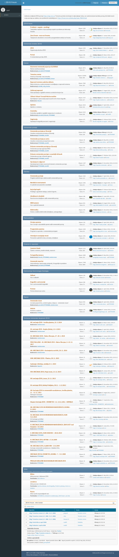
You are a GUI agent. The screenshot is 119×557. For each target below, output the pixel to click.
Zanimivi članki (35, 248)
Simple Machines (40, 553)
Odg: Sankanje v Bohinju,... (100, 366)
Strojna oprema (35, 222)
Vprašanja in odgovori (37, 162)
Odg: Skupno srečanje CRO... (100, 456)
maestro (110, 345)
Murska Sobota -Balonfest (99, 92)
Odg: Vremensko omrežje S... (100, 238)
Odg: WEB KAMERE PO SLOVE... (101, 205)
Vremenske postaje (36, 176)
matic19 (112, 178)
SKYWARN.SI (40, 496)
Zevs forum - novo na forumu (40, 36)
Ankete (32, 308)
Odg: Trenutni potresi (98, 291)
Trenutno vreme (35, 74)
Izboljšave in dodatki (37, 196)
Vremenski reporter (36, 261)
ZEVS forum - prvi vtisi (64, 496)
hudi (112, 50)
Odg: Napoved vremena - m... (100, 85)
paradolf (41, 71)
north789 (113, 205)
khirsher (111, 250)
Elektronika (34, 210)
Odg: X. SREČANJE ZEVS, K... (100, 435)
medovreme (53, 257)
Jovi (105, 395)
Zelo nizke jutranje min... (99, 70)
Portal (32, 55)
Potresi (32, 289)
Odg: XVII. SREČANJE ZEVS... (100, 373)
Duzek (110, 359)
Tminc (111, 185)
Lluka (109, 92)
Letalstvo (33, 482)
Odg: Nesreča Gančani (98, 486)
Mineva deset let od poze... (100, 250)
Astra (106, 419)
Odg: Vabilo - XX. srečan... (99, 338)
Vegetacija (33, 119)
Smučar (111, 284)
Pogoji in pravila (106, 553)
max (110, 165)
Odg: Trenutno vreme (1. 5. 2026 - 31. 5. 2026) (42, 513)
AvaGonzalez (113, 231)
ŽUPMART (112, 456)
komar (53, 78)
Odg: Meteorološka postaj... (100, 150)
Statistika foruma (32, 528)
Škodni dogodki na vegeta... (100, 121)
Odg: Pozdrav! (96, 495)
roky (44, 86)
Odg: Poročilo (92, 450)
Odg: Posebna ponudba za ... (100, 178)
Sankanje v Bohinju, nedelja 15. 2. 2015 (43, 364)
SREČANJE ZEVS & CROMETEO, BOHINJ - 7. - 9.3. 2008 (48, 454)
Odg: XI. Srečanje (97, 428)
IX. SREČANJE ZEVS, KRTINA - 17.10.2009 (43, 440)
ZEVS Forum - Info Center (34, 502)
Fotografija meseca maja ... (100, 257)
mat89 (40, 86)
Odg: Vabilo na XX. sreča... (99, 331)
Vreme (112, 238)
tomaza (111, 380)
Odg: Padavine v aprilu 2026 (37, 525)
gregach (111, 78)
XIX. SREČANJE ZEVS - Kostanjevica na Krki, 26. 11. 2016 (48, 350)
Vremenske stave (36, 301)
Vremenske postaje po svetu (39, 139)
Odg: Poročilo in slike (98, 353)
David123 (111, 100)
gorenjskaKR (46, 542)
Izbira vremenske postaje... (100, 191)
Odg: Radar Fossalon (98, 157)
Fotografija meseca (37, 255)
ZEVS (32, 48)
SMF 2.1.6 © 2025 (31, 553)
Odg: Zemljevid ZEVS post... (100, 57)
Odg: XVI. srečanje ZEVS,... (100, 380)
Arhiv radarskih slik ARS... (99, 198)
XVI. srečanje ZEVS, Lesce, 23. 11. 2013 (43, 378)
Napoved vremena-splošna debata (41, 82)
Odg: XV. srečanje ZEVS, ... (99, 386)
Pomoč (100, 553)
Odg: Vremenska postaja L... (100, 134)
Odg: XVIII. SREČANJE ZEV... (100, 359)
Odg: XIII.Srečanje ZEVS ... (99, 410)
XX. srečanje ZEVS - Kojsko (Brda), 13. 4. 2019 (45, 329)
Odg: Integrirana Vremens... (100, 212)
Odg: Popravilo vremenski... (100, 165)
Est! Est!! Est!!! (111, 331)
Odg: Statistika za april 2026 (37, 522)
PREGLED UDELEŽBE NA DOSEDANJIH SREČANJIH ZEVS (48, 461)
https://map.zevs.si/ (49, 16)
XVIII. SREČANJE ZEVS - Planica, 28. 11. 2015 (44, 358)
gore (111, 57)
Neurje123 (112, 264)
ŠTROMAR (47, 71)
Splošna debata (41, 486)
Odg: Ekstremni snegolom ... (100, 264)
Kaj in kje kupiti (35, 189)
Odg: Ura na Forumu (98, 30)
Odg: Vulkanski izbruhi (98, 277)
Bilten (32, 474)
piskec (111, 224)
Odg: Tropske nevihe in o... (100, 100)
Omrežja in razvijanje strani (39, 236)
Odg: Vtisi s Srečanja (98, 419)
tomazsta (107, 30)
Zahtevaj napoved (36, 90)
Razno (32, 492)
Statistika (33, 111)
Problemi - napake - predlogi (39, 27)
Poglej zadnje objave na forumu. (35, 535)
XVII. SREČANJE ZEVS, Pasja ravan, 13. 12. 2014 (45, 372)
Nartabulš (108, 353)
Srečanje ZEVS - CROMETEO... (97, 404)
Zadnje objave (29, 506)
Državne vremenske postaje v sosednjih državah (46, 154)
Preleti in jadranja (60, 486)
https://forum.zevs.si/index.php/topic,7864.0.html (72, 18)
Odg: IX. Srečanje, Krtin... (99, 442)
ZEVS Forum (11, 2)
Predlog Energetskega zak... (100, 312)
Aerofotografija (51, 486)
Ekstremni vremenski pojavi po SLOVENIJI (44, 67)
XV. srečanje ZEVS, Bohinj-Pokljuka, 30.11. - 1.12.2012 (48, 385)
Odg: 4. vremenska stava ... (100, 304)
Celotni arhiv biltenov (98, 477)
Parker (59, 531)
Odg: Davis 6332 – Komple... (100, 185)
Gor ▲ (112, 553)
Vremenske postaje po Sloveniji (40, 131)
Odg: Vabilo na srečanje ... (99, 345)
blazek (40, 101)
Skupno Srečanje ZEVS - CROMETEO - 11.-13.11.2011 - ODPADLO (51, 402)
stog (109, 107)
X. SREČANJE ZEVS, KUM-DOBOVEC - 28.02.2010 (46, 433)
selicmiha (110, 442)
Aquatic (40, 366)
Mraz (108, 486)
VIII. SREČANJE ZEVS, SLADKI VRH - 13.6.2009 (45, 446)
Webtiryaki (95, 553)
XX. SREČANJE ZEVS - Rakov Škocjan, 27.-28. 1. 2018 (47, 336)
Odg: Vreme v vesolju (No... (100, 284)
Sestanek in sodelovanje (51, 496)
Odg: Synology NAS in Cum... (100, 231)
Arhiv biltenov (41, 478)
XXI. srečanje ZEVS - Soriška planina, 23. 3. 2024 (46, 322)
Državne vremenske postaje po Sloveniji (43, 147)
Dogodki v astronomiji (37, 282)
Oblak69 (110, 325)
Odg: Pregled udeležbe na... (100, 463)
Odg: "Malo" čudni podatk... (100, 224)
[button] (23, 3)
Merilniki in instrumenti (38, 183)
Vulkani (32, 275)
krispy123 (110, 38)
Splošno (33, 105)
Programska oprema (37, 229)
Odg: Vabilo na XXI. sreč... (99, 325)
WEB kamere (34, 203)
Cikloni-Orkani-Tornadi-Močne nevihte (43, 97)
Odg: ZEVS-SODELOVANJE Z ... (101, 50)
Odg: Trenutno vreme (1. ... (100, 78)
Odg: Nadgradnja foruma (99, 38)
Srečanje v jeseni (97, 395)
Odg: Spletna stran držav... (100, 142)
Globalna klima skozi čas (99, 107)
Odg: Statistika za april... (99, 114)
